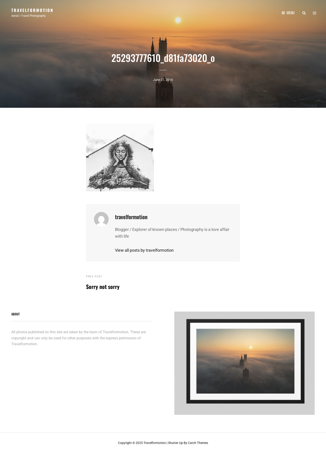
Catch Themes (198, 442)
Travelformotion (32, 10)
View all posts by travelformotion (144, 249)
